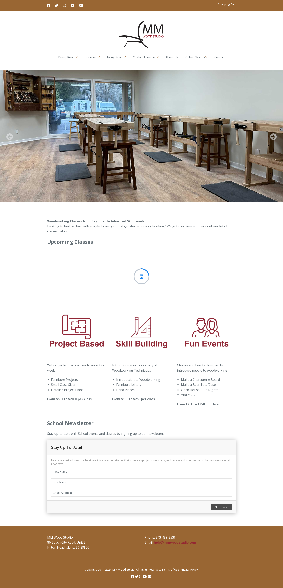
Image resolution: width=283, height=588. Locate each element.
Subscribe (221, 507)
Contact (219, 57)
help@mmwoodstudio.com (175, 542)
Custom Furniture (144, 57)
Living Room (115, 57)
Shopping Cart (227, 4)
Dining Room (66, 57)
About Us (172, 57)
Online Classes (195, 57)
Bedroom (91, 57)
